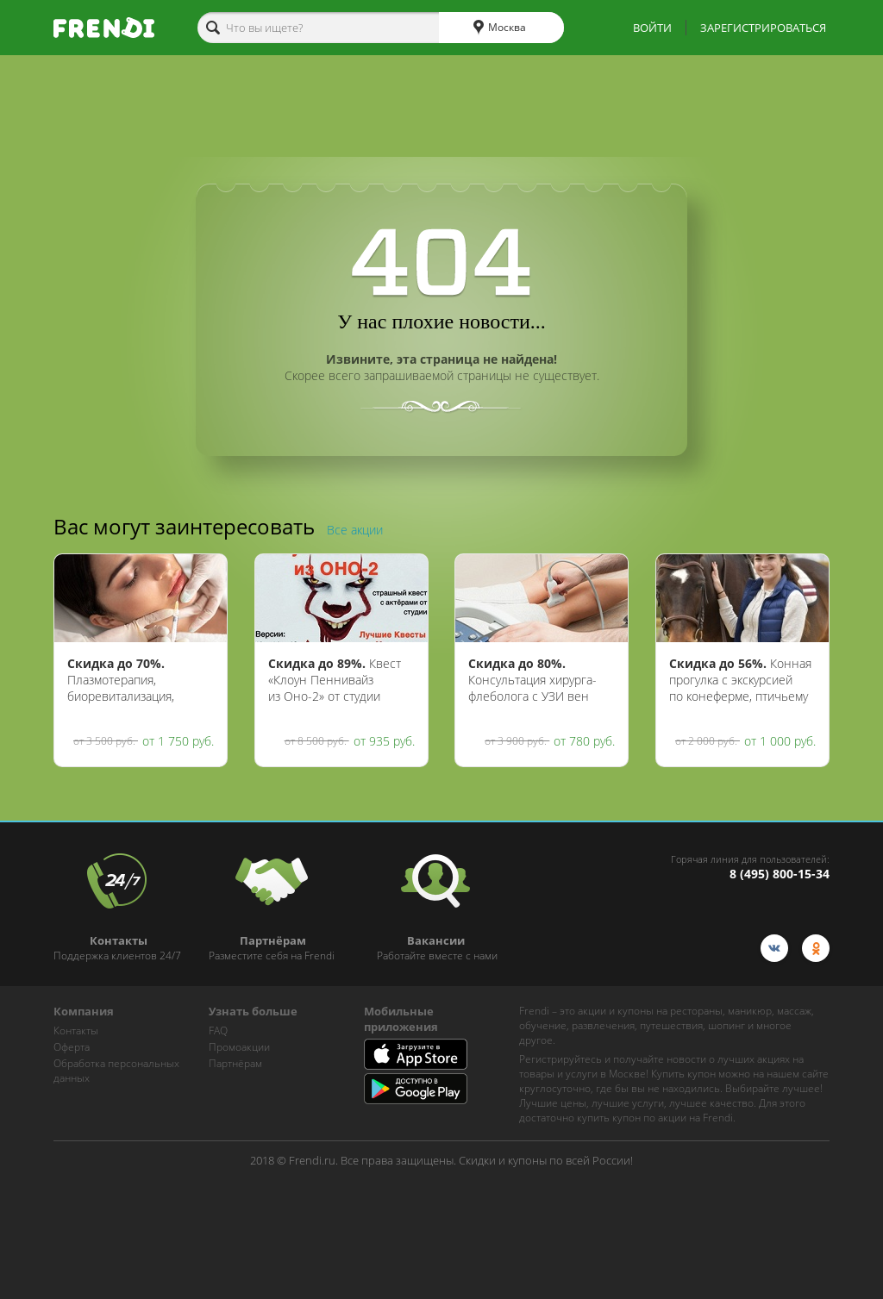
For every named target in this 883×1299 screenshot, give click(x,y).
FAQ (218, 1030)
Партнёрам (235, 1063)
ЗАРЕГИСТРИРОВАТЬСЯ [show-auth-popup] (763, 27)
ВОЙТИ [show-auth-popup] (652, 27)
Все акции (355, 529)
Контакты (75, 1030)
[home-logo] (103, 27)
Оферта (71, 1047)
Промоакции (239, 1047)
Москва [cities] (499, 27)
